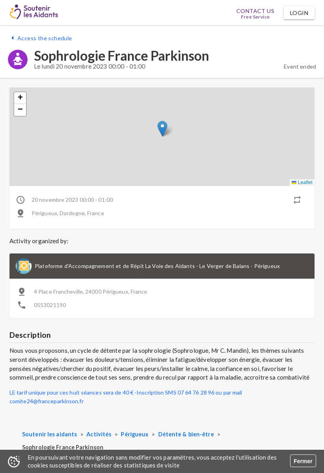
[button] (299, 12)
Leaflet (302, 182)
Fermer (303, 461)
